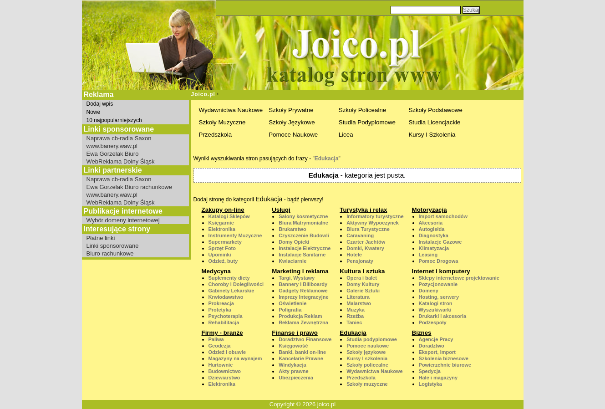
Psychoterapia (225, 316)
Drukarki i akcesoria (443, 316)
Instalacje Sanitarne (302, 254)
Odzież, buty (223, 261)
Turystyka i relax (363, 209)
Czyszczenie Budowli (304, 235)
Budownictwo (224, 371)
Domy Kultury (362, 284)
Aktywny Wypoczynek (372, 222)
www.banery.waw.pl (111, 146)
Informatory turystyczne (374, 216)
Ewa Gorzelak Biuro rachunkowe (129, 187)
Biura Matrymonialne (303, 222)
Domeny (428, 290)
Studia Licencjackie (434, 122)
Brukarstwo (292, 229)
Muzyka (355, 309)
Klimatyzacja (434, 248)
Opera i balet (361, 278)
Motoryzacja (429, 209)
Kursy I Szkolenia (431, 134)
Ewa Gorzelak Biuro (112, 153)
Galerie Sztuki (363, 290)
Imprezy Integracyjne (303, 297)
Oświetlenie (292, 303)
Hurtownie (220, 365)
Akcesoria (431, 222)
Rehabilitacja (223, 322)
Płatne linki (100, 238)
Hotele (354, 254)
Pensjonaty (359, 261)
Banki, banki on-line (302, 352)
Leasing (428, 254)
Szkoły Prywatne (291, 110)
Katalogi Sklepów (229, 216)
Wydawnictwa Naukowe (231, 110)
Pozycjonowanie (438, 284)
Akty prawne (293, 371)
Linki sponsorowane (112, 245)
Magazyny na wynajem (235, 358)
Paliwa (216, 339)
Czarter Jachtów (365, 242)
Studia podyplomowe (371, 339)
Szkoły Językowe (292, 122)
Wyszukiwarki (435, 309)
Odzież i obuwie (227, 352)
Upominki (219, 254)
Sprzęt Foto (222, 248)
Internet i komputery (441, 271)
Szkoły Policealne (362, 110)
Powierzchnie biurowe (445, 365)
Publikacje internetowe (123, 211)
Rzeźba (355, 316)
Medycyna (216, 271)
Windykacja (292, 365)
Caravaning (360, 235)
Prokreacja (221, 303)
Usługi (281, 209)
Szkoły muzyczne (366, 384)
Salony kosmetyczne (303, 216)
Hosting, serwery (439, 297)
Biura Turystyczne (368, 229)
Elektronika (221, 229)
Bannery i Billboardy (303, 284)
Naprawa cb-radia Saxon (119, 138)
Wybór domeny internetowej (123, 220)
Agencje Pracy (436, 339)
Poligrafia (290, 309)
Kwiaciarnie (292, 261)
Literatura (358, 297)
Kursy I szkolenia (366, 358)
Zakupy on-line (223, 209)
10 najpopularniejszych (114, 120)
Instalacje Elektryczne (304, 248)
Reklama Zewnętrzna (303, 322)
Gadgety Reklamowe (303, 290)
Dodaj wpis (99, 104)
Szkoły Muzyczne (222, 122)
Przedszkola (215, 134)
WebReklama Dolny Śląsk (120, 161)
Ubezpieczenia (296, 377)
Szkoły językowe (366, 352)
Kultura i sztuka (362, 271)
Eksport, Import (437, 352)
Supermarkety (225, 242)
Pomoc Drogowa (438, 261)
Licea (346, 134)
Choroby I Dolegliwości (236, 284)
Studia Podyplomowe (367, 122)
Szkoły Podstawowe (435, 110)
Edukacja (327, 158)
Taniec (354, 322)
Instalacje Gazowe (440, 242)
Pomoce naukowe (367, 345)
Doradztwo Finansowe (305, 339)
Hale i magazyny (438, 377)
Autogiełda (432, 229)
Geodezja (219, 345)
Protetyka (219, 309)
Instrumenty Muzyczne (235, 235)
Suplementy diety (229, 278)
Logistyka (430, 384)
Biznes (422, 332)
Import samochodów (443, 216)
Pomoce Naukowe (293, 134)
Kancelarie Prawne (301, 358)
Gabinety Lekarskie (231, 290)
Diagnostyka (433, 235)
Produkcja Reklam (300, 316)
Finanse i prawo (295, 332)
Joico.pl (203, 94)
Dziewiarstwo (224, 377)
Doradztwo (431, 345)
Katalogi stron (435, 303)
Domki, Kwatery (365, 248)
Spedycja (430, 371)
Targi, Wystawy (297, 278)
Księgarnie (221, 222)
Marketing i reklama (300, 271)
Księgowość (293, 345)
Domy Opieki (294, 242)
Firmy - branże (222, 332)
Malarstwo (358, 303)
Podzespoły (433, 322)
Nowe (93, 112)
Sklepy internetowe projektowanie (459, 278)
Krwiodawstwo (226, 297)
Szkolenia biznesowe (443, 358)
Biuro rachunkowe (110, 253)
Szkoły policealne (367, 365)
